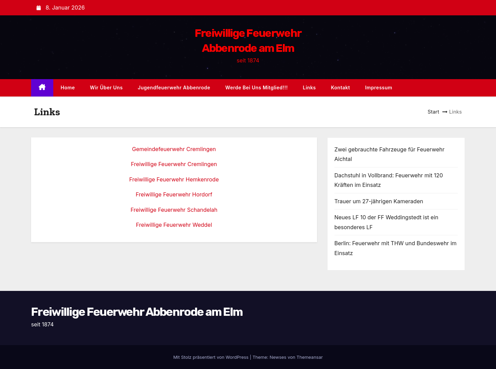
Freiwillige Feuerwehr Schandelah (173, 209)
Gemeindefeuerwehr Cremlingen (174, 149)
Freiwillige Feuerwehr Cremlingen (174, 164)
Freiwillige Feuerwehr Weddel (174, 224)
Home (68, 87)
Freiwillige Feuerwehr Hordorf (174, 194)
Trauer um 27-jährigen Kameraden (378, 201)
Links (309, 87)
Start (433, 111)
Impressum (378, 87)
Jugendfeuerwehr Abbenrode (174, 87)
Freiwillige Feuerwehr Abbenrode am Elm (137, 312)
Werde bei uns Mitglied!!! (256, 87)
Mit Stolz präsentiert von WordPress (211, 357)
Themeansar (310, 357)
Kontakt (340, 87)
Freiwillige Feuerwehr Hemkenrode (174, 179)
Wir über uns (106, 87)
